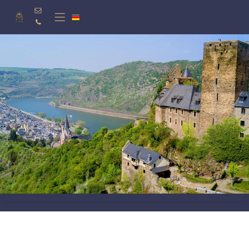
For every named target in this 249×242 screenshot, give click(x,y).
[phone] (38, 23)
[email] (38, 11)
